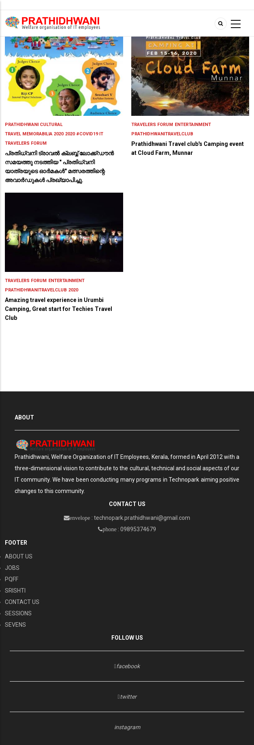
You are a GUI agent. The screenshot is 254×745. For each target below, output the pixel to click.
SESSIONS (18, 613)
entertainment (193, 124)
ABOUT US (19, 556)
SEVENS (15, 624)
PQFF (11, 579)
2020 (70, 134)
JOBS (12, 568)
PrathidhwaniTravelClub (162, 134)
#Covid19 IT (89, 134)
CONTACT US (22, 602)
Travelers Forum (26, 143)
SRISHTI (15, 590)
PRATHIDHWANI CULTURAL (34, 124)
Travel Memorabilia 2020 (34, 134)
